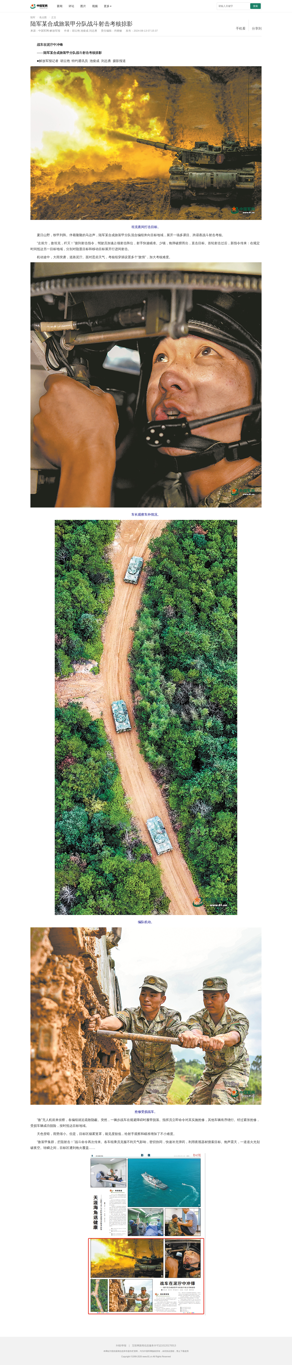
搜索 (255, 6)
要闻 (59, 6)
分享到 (257, 28)
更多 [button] (108, 6)
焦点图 (43, 17)
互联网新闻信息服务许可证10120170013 (154, 1345)
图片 (83, 6)
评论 (71, 6)
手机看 (241, 28)
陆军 (32, 17)
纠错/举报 (121, 1345)
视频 (95, 6)
